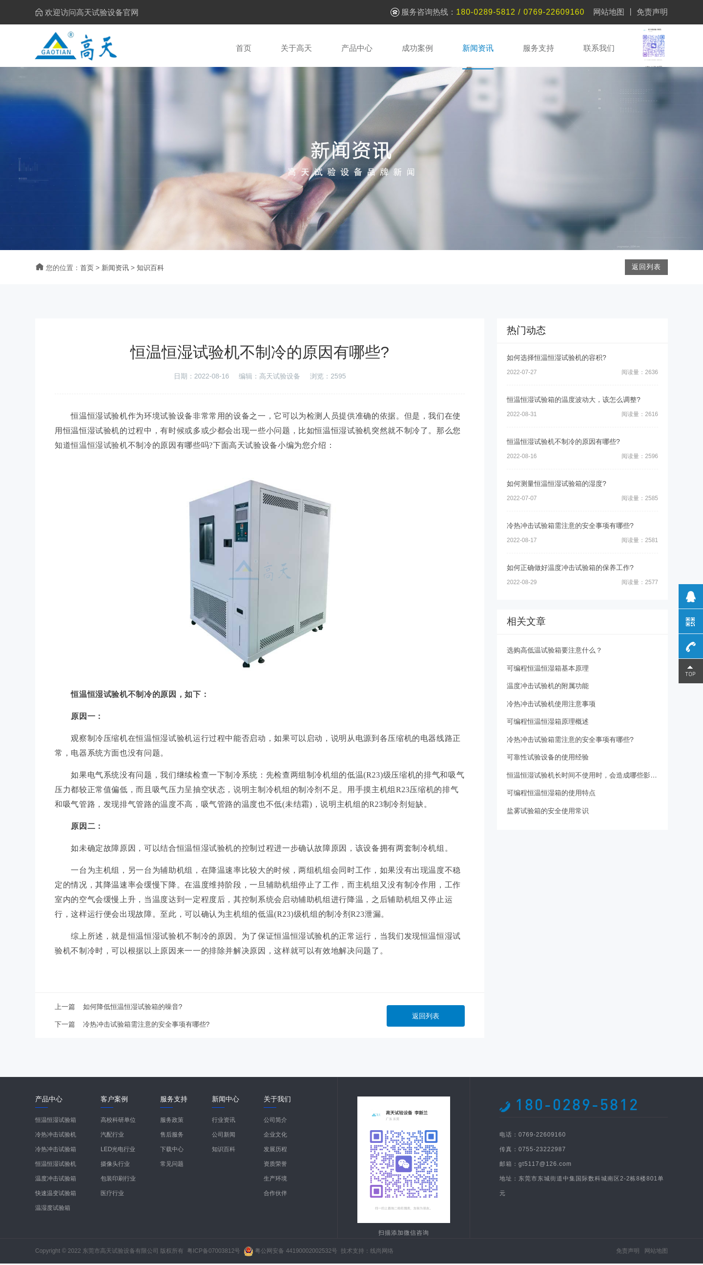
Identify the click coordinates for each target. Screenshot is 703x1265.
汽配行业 (112, 1136)
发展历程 (275, 1150)
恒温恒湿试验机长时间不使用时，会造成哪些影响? (584, 776)
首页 (243, 47)
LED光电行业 (118, 1150)
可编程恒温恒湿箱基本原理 (548, 669)
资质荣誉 (275, 1165)
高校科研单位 (118, 1121)
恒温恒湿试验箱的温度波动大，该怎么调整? (574, 401)
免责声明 (652, 12)
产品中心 (356, 47)
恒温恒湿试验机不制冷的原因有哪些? (563, 443)
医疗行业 (112, 1194)
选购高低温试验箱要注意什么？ (554, 651)
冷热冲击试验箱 (55, 1150)
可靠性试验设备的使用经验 (548, 758)
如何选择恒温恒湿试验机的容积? (556, 359)
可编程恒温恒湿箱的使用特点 (551, 794)
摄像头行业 (115, 1165)
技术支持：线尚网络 (367, 1252)
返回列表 (425, 1017)
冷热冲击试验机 (55, 1136)
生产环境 (275, 1180)
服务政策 (172, 1121)
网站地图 (608, 12)
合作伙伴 (275, 1194)
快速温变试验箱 (55, 1194)
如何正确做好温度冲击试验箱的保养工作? (570, 569)
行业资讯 (223, 1121)
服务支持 (538, 47)
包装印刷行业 (118, 1180)
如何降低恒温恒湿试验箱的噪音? (133, 1008)
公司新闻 (223, 1136)
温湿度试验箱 (52, 1209)
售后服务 (172, 1136)
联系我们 (598, 47)
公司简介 (275, 1121)
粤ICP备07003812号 (213, 1252)
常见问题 (172, 1165)
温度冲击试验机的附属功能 (548, 687)
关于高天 (295, 47)
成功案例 (417, 47)
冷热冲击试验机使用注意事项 (551, 705)
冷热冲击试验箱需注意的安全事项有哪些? (146, 1026)
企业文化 (275, 1136)
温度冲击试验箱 (55, 1180)
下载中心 (172, 1150)
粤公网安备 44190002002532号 (296, 1252)
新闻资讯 (477, 47)
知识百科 (150, 269)
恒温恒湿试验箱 (55, 1121)
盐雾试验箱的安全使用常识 (548, 812)
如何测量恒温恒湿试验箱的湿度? (556, 485)
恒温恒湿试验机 (99, 447)
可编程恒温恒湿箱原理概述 (548, 723)
